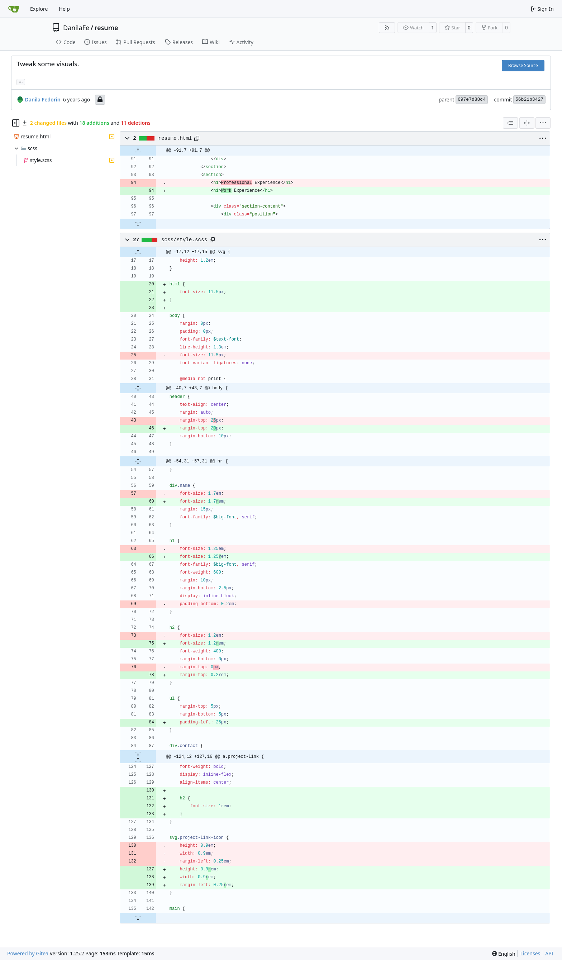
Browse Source (523, 65)
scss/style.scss (184, 240)
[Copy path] (197, 138)
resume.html (175, 138)
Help (64, 8)
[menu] (543, 123)
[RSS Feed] (387, 27)
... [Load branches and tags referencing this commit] (21, 81)
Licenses (530, 953)
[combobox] (510, 123)
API (549, 953)
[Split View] (526, 123)
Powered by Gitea (27, 953)
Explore (39, 8)
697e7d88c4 (472, 99)
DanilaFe (76, 27)
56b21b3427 (529, 99)
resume (106, 27)
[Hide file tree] (15, 123)
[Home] (14, 9)
